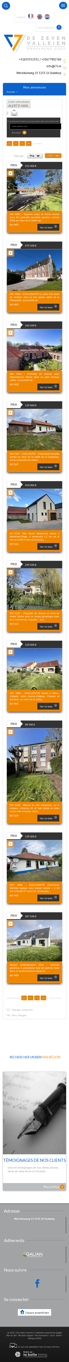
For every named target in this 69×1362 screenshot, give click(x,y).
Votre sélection (46, 27)
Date (53, 155)
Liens (52, 1335)
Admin (59, 1335)
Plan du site (11, 1335)
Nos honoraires (41, 1335)
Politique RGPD (34, 1338)
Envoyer (19, 132)
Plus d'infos (54, 1187)
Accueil (11, 92)
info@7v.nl (53, 66)
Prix (34, 155)
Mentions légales (25, 1335)
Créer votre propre (18, 104)
